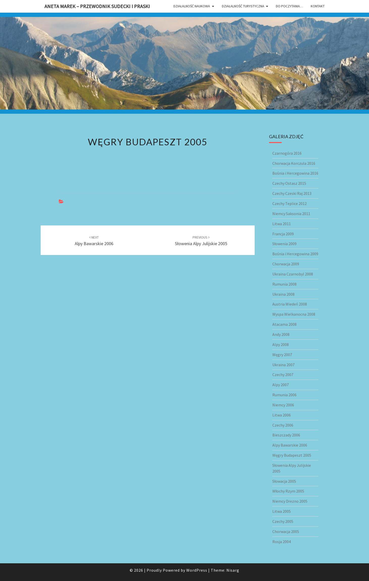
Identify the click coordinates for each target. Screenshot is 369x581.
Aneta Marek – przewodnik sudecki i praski (97, 6)
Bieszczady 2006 (286, 434)
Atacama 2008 (284, 324)
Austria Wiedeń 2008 (289, 304)
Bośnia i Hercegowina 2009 (295, 253)
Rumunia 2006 (284, 394)
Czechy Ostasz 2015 (289, 183)
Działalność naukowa (191, 6)
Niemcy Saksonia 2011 (291, 213)
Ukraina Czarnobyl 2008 (292, 273)
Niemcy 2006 (283, 404)
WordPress (196, 570)
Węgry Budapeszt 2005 (291, 455)
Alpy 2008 (280, 344)
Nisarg (232, 570)
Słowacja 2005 (284, 481)
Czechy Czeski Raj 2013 (291, 193)
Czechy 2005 (282, 521)
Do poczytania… (289, 6)
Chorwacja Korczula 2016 (293, 163)
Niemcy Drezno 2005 (289, 501)
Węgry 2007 (282, 354)
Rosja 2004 (281, 541)
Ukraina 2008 (283, 294)
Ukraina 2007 (283, 364)
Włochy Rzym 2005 (288, 491)
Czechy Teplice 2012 (289, 203)
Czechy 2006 (282, 425)
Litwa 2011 (281, 223)
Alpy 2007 (280, 384)
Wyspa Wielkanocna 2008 (293, 314)
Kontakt (318, 6)
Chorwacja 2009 (285, 263)
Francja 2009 (283, 233)
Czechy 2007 (282, 374)
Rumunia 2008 (284, 284)
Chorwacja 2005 (285, 531)
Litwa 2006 (281, 414)
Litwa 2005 (281, 511)
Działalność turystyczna (243, 6)
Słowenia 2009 (284, 243)
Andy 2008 (280, 334)
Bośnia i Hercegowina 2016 (295, 173)
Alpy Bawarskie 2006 (289, 445)
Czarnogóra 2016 (287, 153)
